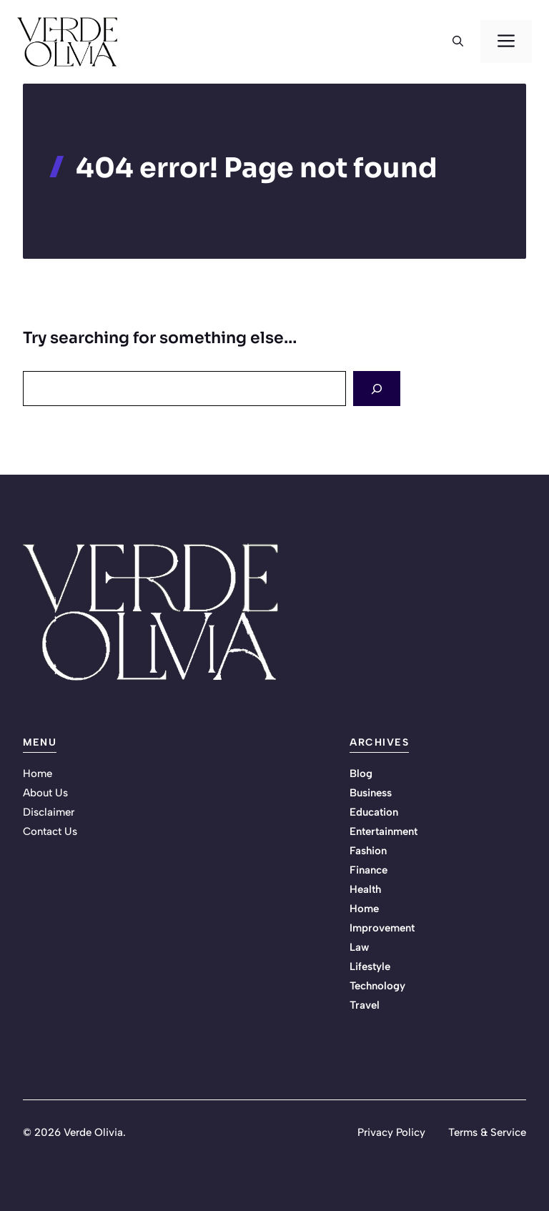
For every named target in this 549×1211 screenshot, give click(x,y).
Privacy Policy (391, 1132)
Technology (377, 985)
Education (374, 812)
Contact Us (50, 831)
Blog (361, 773)
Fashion (368, 850)
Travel (365, 1005)
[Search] (376, 388)
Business (371, 792)
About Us (45, 792)
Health (365, 889)
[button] (457, 41)
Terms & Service (487, 1132)
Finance (368, 870)
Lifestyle (370, 966)
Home (37, 773)
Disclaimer (48, 812)
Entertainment (383, 831)
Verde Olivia (93, 1132)
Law (359, 947)
